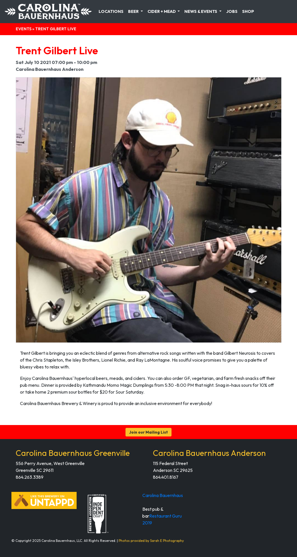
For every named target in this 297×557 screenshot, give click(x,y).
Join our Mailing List (148, 432)
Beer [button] (133, 11)
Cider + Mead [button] (162, 11)
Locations (111, 11)
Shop (248, 11)
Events (23, 28)
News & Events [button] (201, 11)
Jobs (232, 11)
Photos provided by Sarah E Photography (151, 540)
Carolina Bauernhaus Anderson (209, 453)
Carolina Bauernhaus (162, 495)
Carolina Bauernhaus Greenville (73, 453)
